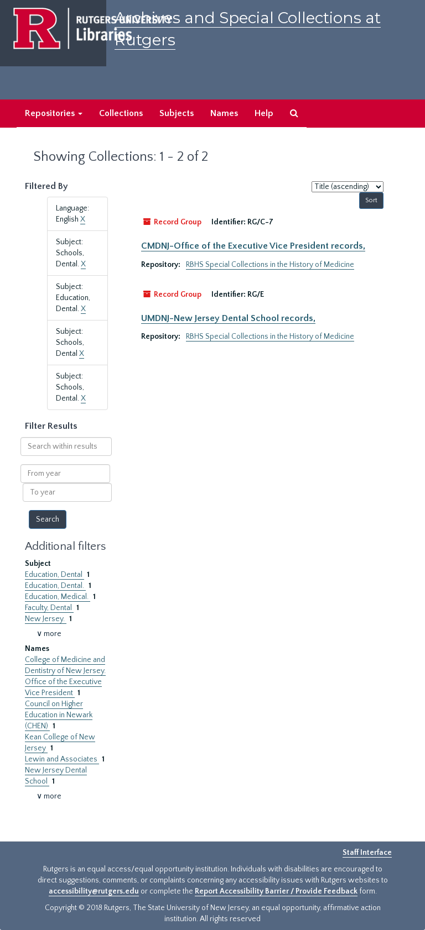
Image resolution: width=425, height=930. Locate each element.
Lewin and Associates (62, 759)
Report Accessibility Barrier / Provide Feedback (276, 891)
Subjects (176, 113)
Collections (121, 113)
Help (264, 113)
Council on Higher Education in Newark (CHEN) (58, 715)
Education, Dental (54, 574)
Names (224, 113)
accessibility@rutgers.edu (94, 891)
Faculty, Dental (49, 607)
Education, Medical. (57, 596)
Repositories (53, 113)
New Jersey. (45, 618)
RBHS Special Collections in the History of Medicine (270, 264)
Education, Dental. (55, 585)
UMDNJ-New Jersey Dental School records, (228, 318)
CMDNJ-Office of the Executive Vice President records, (253, 246)
